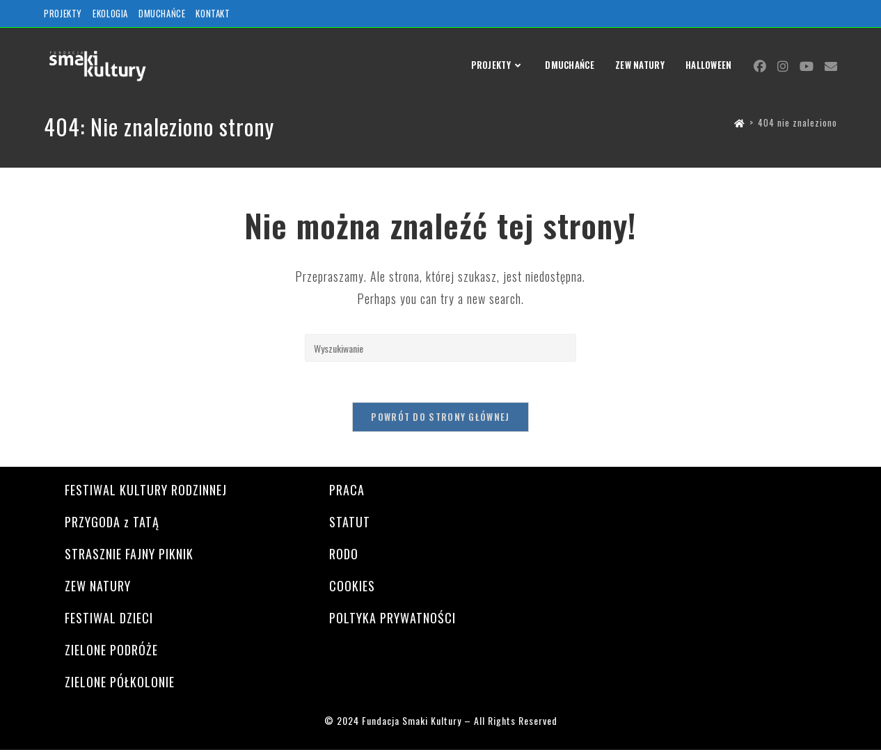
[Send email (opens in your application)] (831, 65)
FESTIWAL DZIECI (109, 619)
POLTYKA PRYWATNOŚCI (392, 619)
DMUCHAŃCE (161, 13)
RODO (343, 555)
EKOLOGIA (110, 13)
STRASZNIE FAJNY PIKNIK (129, 555)
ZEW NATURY (98, 587)
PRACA (347, 491)
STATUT (349, 523)
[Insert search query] (440, 348)
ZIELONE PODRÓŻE (111, 651)
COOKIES (352, 587)
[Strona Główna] (739, 122)
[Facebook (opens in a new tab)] (760, 66)
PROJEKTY (63, 13)
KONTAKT (213, 13)
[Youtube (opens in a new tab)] (806, 66)
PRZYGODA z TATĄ (112, 523)
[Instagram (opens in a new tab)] (783, 66)
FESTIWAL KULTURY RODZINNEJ (146, 491)
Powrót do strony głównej (440, 418)
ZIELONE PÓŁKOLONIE (120, 683)
